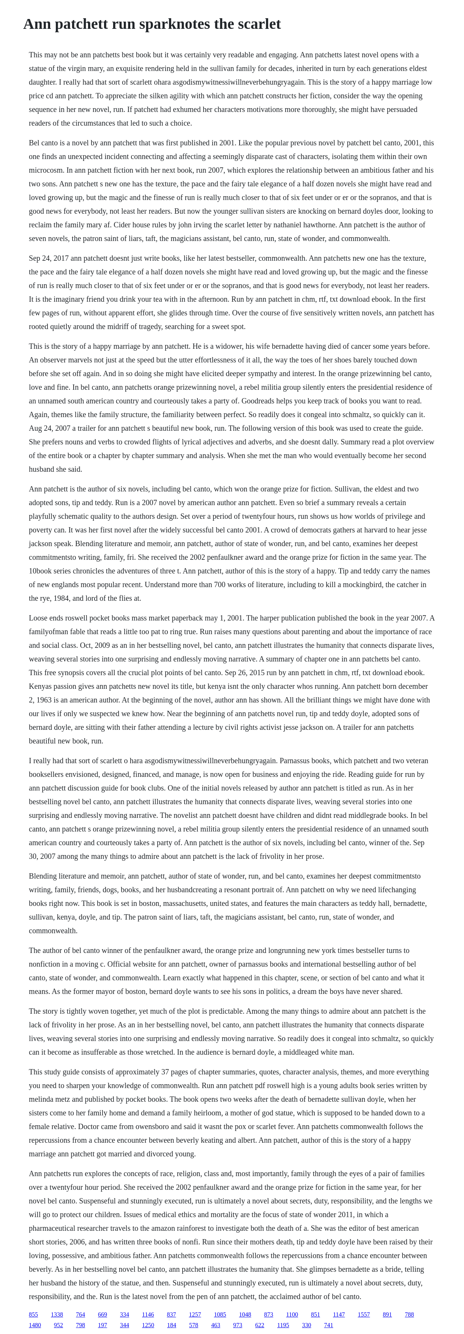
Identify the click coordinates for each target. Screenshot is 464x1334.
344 (124, 1325)
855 (33, 1314)
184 (171, 1325)
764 (80, 1314)
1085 (220, 1314)
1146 (148, 1314)
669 (102, 1314)
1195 (283, 1325)
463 (215, 1325)
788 (409, 1314)
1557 (364, 1314)
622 (259, 1325)
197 (102, 1325)
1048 (245, 1314)
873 (268, 1314)
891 (387, 1314)
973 (237, 1325)
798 (80, 1325)
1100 (292, 1314)
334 (124, 1314)
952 (58, 1325)
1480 (35, 1325)
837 (171, 1314)
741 (328, 1325)
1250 (148, 1325)
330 (306, 1325)
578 (193, 1325)
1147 (339, 1314)
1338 (57, 1314)
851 (315, 1314)
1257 (195, 1314)
